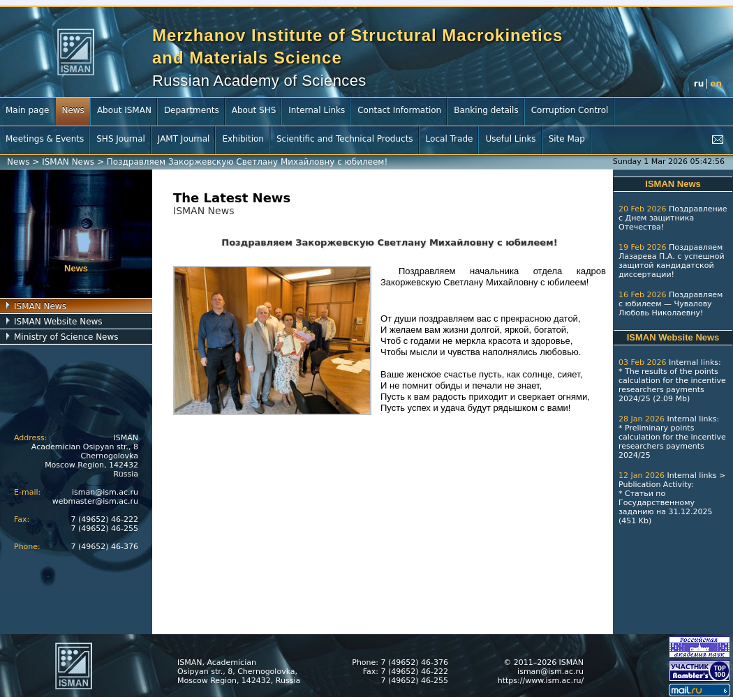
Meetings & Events (45, 139)
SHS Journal (120, 139)
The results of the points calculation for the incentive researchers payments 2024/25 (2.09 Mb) (672, 385)
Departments (191, 110)
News (72, 110)
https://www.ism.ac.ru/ (541, 680)
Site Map (567, 139)
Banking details (486, 110)
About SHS (254, 110)
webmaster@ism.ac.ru (95, 501)
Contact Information (399, 110)
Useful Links (510, 139)
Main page (27, 110)
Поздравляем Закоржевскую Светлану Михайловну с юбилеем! (247, 162)
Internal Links (316, 110)
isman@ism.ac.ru (105, 492)
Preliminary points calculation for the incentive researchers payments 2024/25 (672, 442)
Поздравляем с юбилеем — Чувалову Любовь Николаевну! (671, 303)
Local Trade (449, 139)
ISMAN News (68, 162)
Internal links (693, 362)
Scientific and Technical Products (344, 139)
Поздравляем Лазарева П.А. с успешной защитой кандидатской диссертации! (672, 261)
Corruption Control (570, 110)
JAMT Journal (184, 139)
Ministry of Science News (66, 337)
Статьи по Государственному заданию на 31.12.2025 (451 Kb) (665, 507)
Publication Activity (655, 484)
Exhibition (243, 139)
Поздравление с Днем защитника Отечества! (673, 218)
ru (699, 84)
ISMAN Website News (58, 322)
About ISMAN (124, 110)
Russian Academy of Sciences (259, 80)
